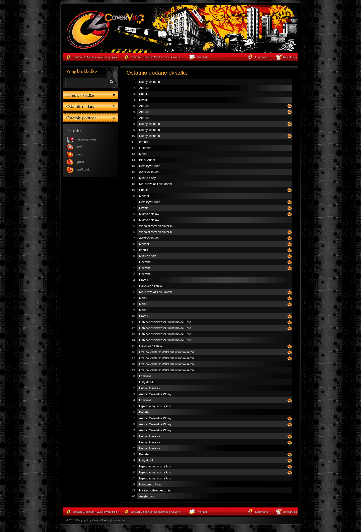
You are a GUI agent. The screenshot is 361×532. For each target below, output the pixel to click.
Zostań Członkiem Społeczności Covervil (156, 511)
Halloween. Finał (150, 484)
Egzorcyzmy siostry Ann (155, 406)
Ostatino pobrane (90, 117)
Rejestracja (290, 511)
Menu (143, 154)
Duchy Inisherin (149, 82)
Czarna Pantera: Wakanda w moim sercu (166, 352)
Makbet (144, 196)
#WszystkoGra (149, 172)
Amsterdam (146, 496)
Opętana (145, 148)
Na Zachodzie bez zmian (155, 490)
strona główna (105, 30)
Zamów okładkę (90, 95)
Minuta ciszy (147, 178)
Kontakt (202, 511)
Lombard (145, 376)
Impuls (143, 142)
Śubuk (143, 94)
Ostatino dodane (90, 106)
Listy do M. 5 (147, 382)
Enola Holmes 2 (149, 388)
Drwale (143, 100)
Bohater (144, 412)
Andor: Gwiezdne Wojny (155, 394)
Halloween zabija (150, 286)
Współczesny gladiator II (155, 226)
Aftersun (144, 88)
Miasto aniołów (149, 214)
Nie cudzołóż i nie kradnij (155, 184)
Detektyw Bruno (149, 166)
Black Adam (147, 160)
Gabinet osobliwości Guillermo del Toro (165, 322)
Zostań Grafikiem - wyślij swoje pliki (95, 511)
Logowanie (261, 511)
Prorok (143, 280)
